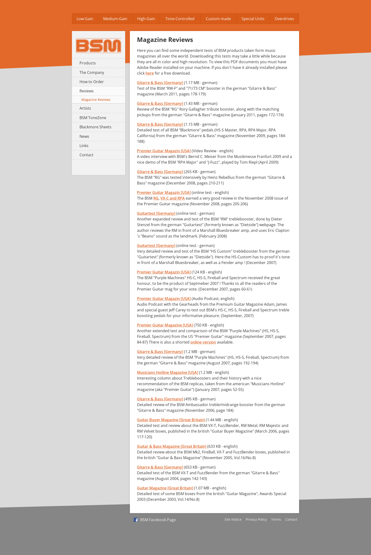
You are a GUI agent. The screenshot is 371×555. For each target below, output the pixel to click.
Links (84, 145)
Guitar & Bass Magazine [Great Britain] (171, 446)
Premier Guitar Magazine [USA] (165, 325)
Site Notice (233, 519)
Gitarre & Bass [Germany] (160, 82)
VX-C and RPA (172, 198)
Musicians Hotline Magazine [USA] (167, 372)
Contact (86, 154)
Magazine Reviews (95, 99)
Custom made (218, 18)
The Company (92, 72)
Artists (85, 108)
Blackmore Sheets (95, 127)
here (150, 73)
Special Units (253, 18)
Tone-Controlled (179, 18)
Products (88, 63)
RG (156, 198)
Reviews (87, 91)
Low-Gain (85, 18)
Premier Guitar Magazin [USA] (164, 150)
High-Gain (146, 18)
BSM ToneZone (93, 117)
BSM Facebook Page (155, 519)
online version (203, 342)
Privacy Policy (256, 519)
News (84, 136)
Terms (276, 519)
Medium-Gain (115, 18)
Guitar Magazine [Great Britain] (165, 488)
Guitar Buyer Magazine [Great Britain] (171, 419)
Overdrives (284, 18)
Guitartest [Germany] (156, 213)
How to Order (92, 81)
